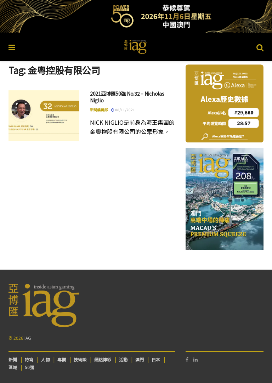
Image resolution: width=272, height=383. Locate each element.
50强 (29, 367)
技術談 (80, 359)
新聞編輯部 (99, 109)
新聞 (12, 359)
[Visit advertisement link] (136, 16)
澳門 (139, 359)
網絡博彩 (102, 359)
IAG (27, 338)
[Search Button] (260, 47)
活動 (123, 359)
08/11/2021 (123, 109)
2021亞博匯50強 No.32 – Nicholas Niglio (127, 97)
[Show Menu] (11, 47)
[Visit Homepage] (136, 47)
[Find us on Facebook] (187, 359)
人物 (45, 359)
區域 (12, 367)
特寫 (29, 359)
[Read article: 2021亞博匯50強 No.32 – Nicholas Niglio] (43, 115)
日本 (156, 359)
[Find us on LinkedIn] (195, 359)
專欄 (61, 359)
